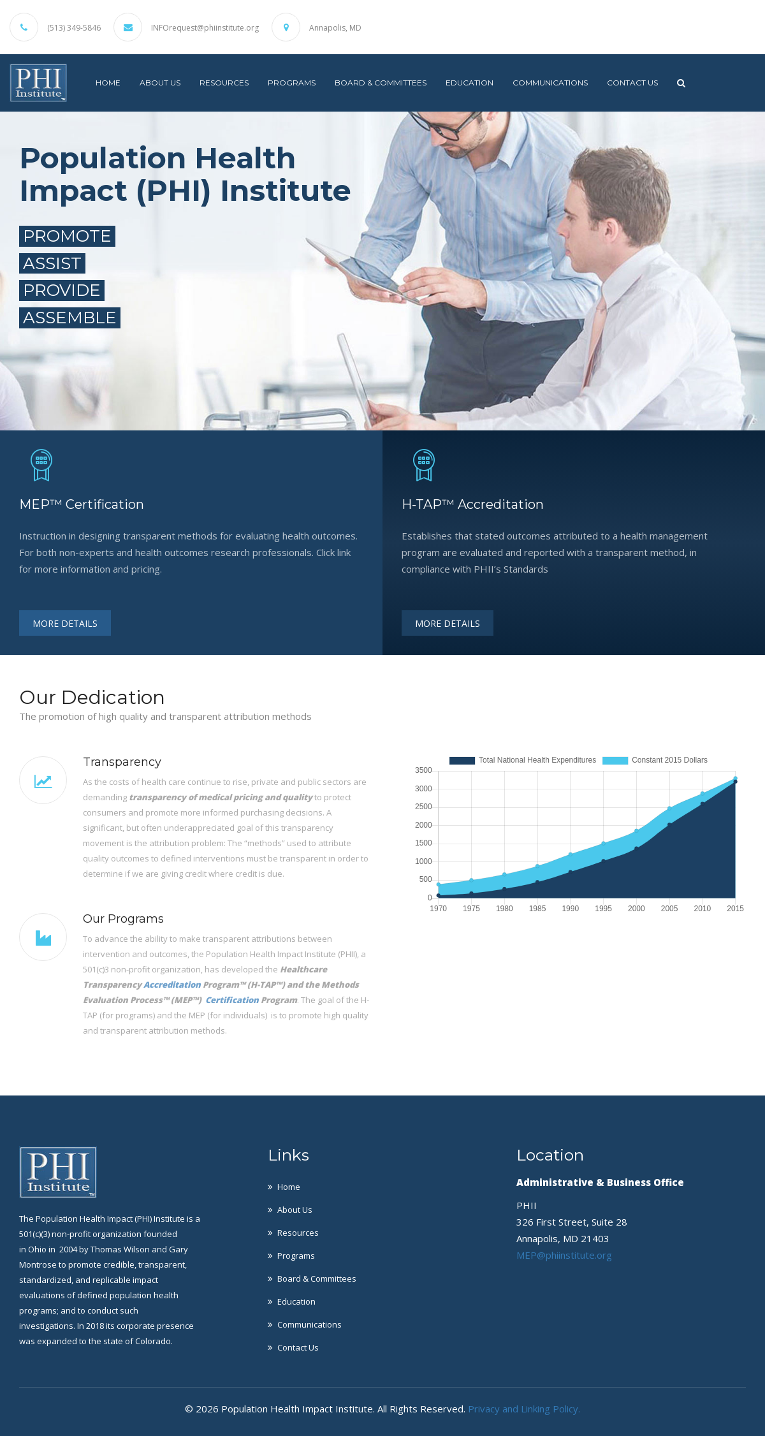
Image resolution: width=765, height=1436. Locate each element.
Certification (232, 1000)
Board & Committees (380, 82)
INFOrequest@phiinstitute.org (205, 28)
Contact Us (632, 82)
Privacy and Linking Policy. (524, 1408)
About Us (160, 82)
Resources (224, 82)
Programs (292, 82)
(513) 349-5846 (74, 28)
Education (469, 82)
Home (108, 82)
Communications (550, 82)
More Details (65, 623)
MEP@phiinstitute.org (564, 1255)
